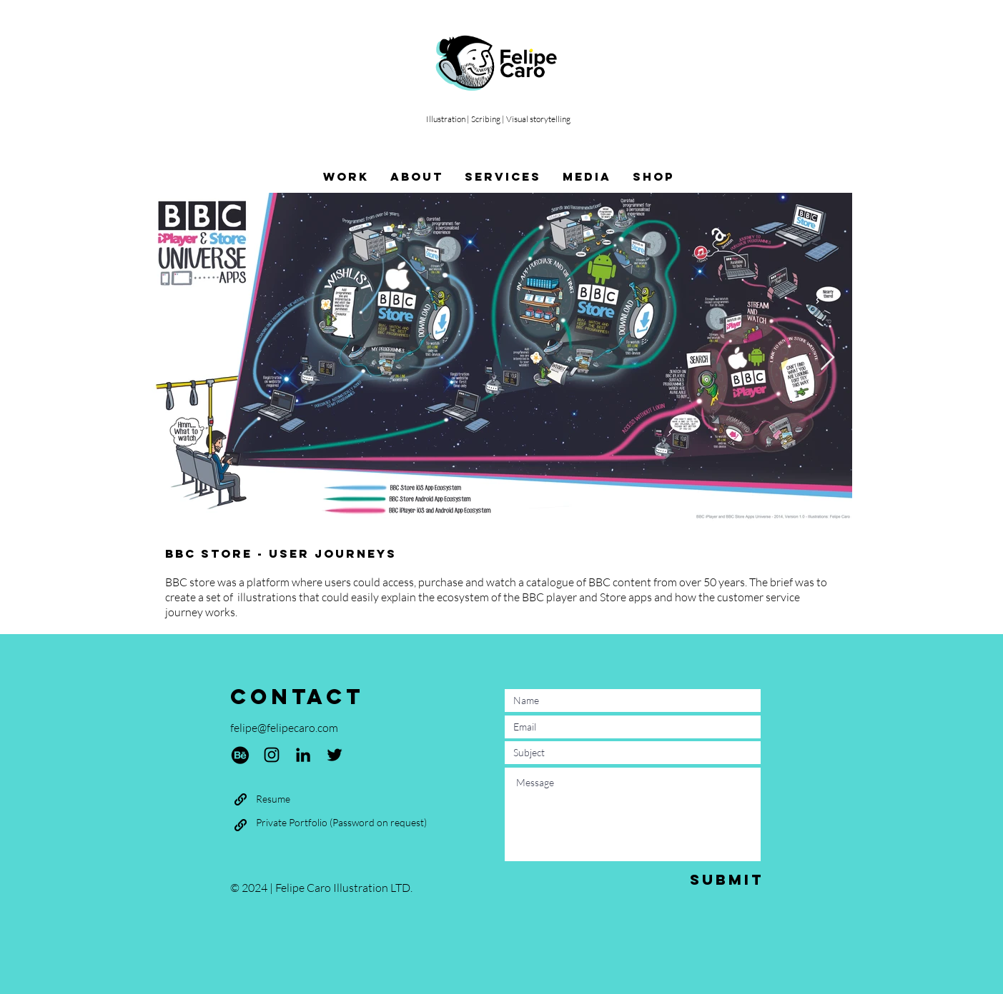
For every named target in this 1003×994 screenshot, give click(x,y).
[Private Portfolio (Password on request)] (341, 822)
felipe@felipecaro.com (284, 728)
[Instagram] (272, 755)
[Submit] (727, 879)
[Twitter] (335, 755)
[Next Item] (827, 358)
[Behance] (240, 755)
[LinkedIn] (303, 755)
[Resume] (273, 799)
